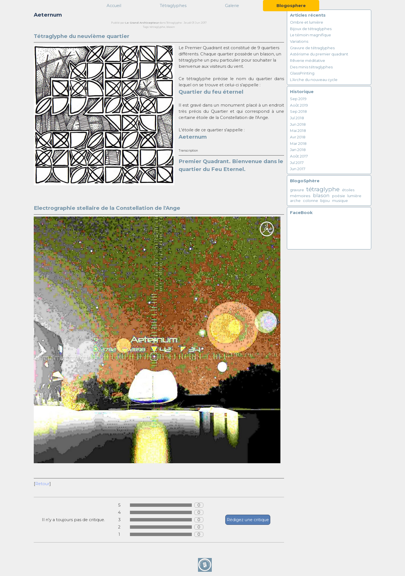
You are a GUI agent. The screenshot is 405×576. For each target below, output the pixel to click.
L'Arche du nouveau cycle (314, 79)
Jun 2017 (297, 168)
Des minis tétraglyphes (311, 67)
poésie (338, 196)
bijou (325, 200)
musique (340, 201)
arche (295, 201)
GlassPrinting (302, 73)
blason (170, 26)
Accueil (114, 5)
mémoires (300, 196)
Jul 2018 (297, 118)
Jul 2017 (297, 162)
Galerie (232, 5)
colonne (310, 201)
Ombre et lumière (306, 22)
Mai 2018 (298, 130)
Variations (299, 41)
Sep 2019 (298, 98)
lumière (354, 196)
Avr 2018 (297, 137)
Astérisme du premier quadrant (319, 54)
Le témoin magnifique (310, 35)
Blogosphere (291, 5)
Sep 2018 (298, 111)
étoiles (348, 190)
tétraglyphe (157, 26)
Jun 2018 (298, 124)
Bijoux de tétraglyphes (311, 28)
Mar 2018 (298, 143)
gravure (297, 190)
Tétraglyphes (173, 5)
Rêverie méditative (307, 60)
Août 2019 (299, 105)
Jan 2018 (298, 149)
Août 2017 (299, 156)
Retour (42, 483)
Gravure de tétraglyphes (312, 48)
